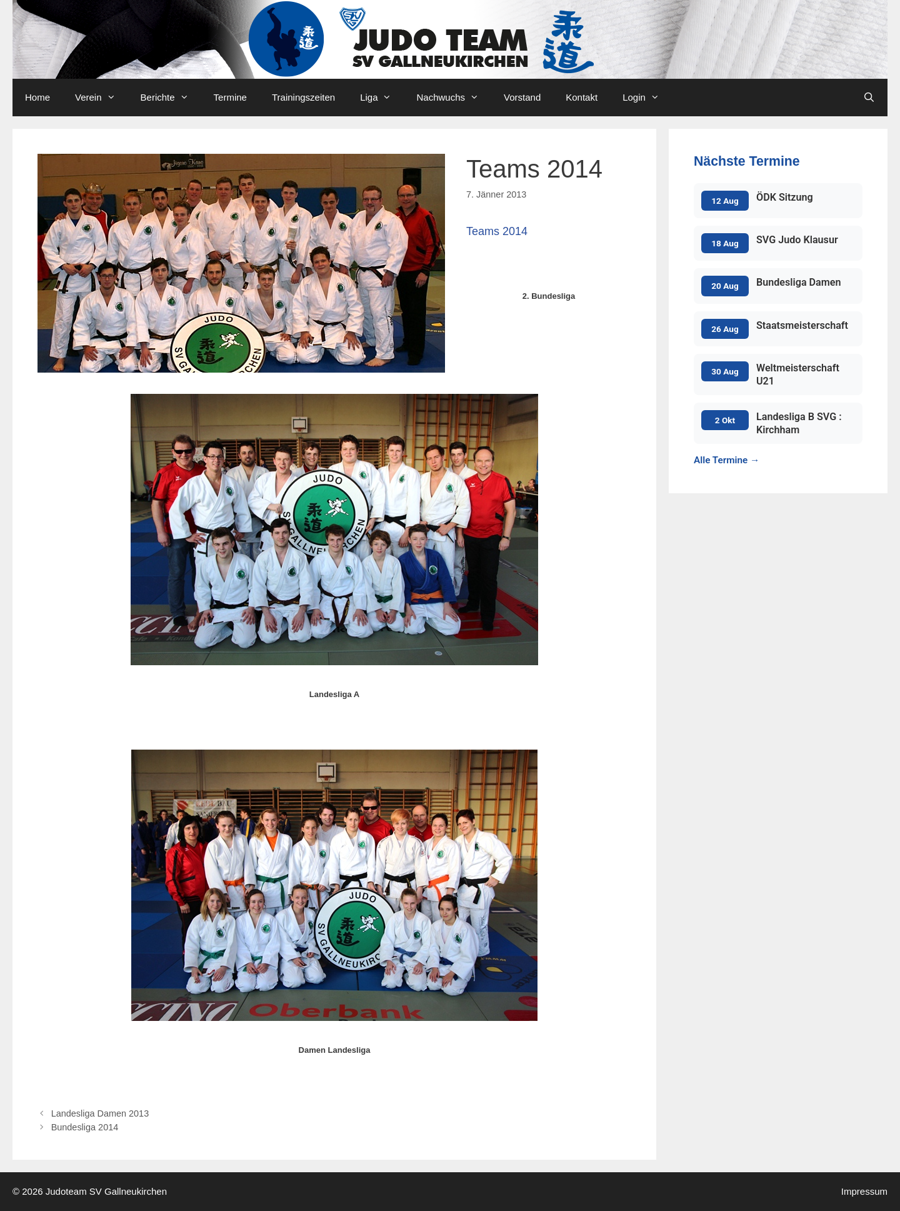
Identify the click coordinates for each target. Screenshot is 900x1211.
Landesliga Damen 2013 (100, 1113)
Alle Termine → (726, 460)
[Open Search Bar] (869, 97)
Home (37, 97)
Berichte (171, 97)
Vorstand (522, 97)
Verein (101, 97)
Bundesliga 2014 (85, 1127)
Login (647, 97)
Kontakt (582, 97)
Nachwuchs (453, 97)
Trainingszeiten (303, 97)
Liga (382, 97)
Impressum (864, 1191)
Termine (230, 97)
